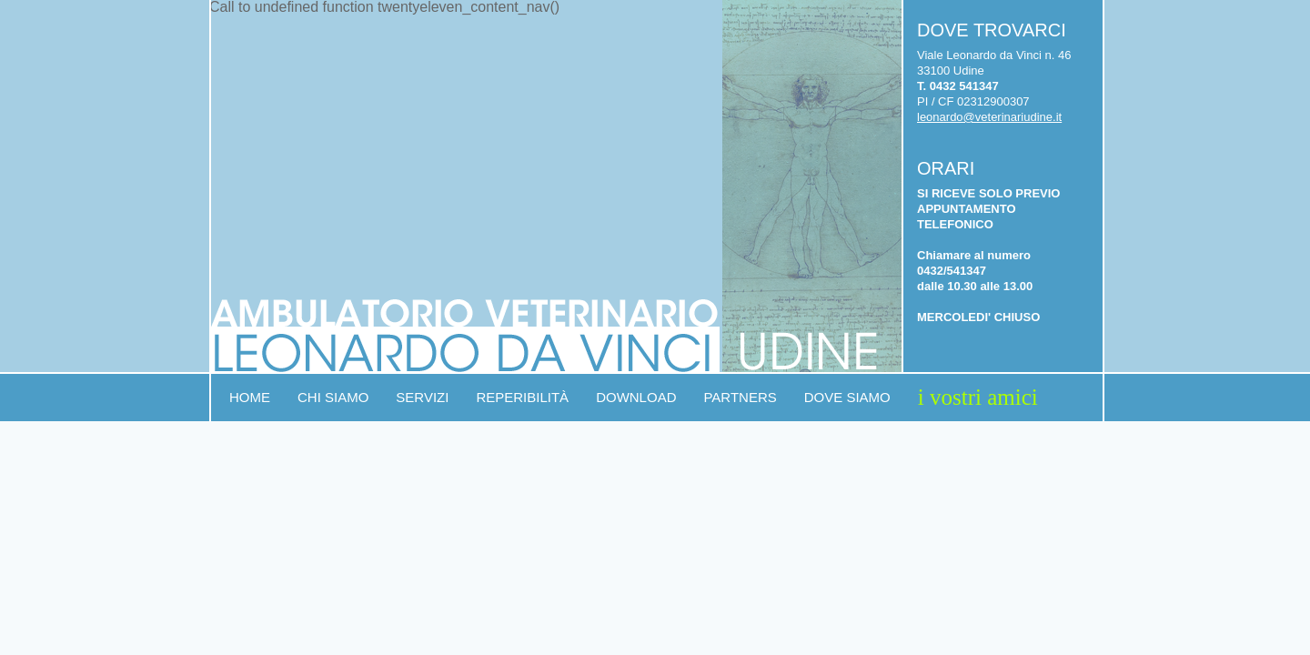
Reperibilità (522, 397)
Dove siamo (847, 397)
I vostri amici (978, 397)
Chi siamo (332, 397)
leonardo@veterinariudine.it (989, 117)
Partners (739, 397)
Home (249, 397)
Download (636, 397)
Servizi (422, 397)
